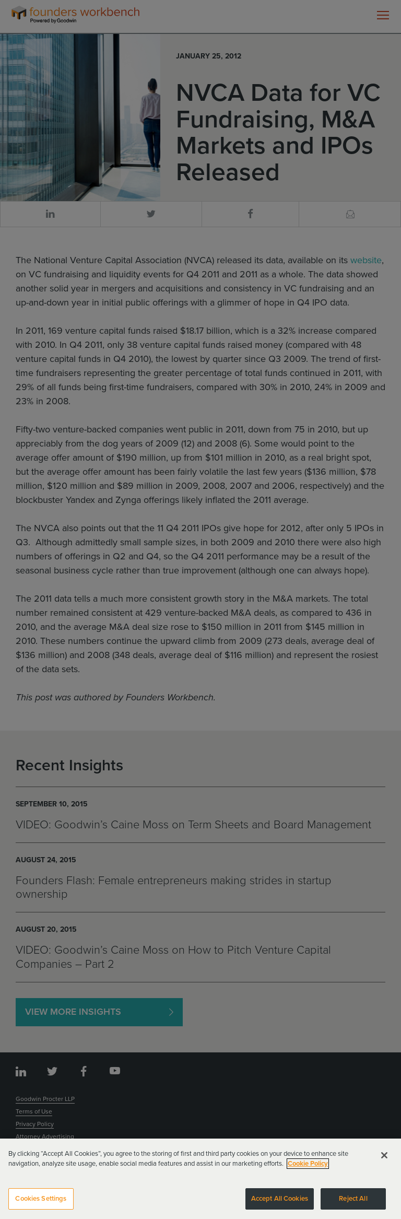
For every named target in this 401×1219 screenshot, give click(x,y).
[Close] (384, 1160)
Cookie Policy (308, 1169)
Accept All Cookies (279, 1204)
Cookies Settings (40, 1204)
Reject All (353, 1204)
